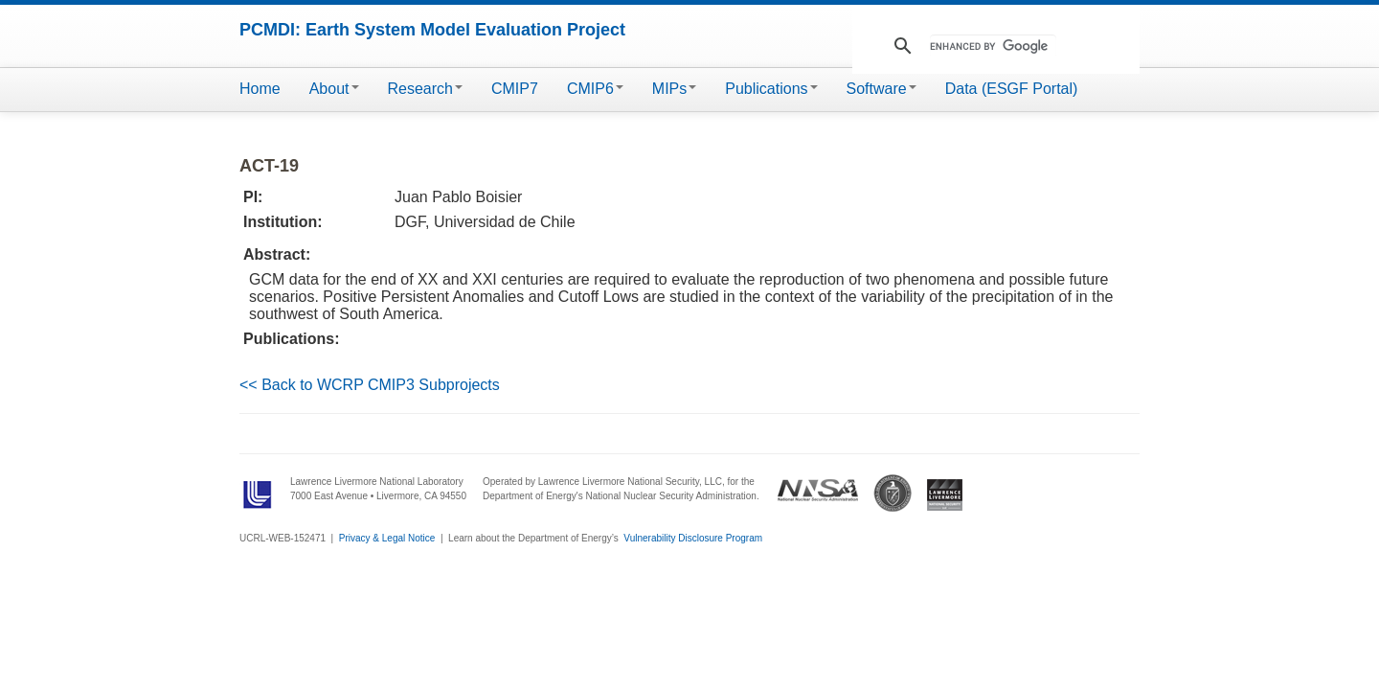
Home (260, 88)
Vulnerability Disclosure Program (692, 538)
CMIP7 (514, 88)
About (334, 88)
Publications (771, 88)
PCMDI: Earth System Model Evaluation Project (432, 29)
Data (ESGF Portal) (1011, 88)
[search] (993, 46)
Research (425, 88)
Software (881, 88)
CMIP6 (595, 88)
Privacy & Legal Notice (387, 538)
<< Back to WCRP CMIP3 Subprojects (369, 385)
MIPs (674, 88)
